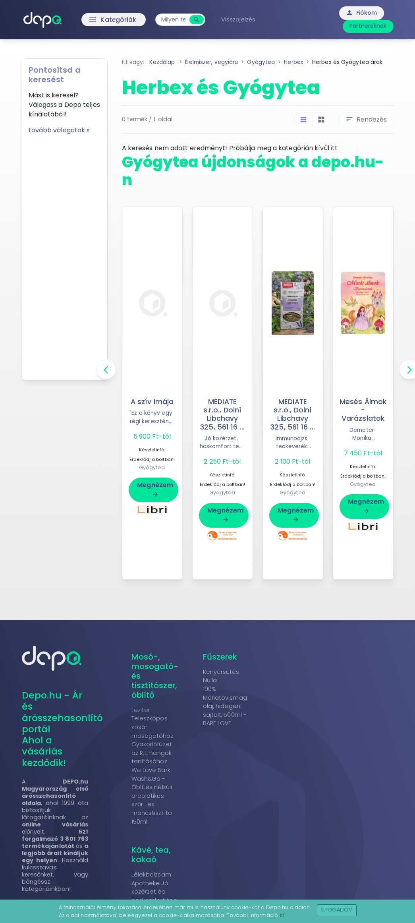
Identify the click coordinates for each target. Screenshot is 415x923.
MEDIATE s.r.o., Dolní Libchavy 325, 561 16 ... (222, 414)
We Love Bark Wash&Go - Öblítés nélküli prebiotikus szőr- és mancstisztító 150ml (151, 796)
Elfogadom (336, 909)
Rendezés (366, 119)
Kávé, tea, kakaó (151, 854)
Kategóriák (97, 20)
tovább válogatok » (59, 130)
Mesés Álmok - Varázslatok (363, 410)
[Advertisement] (65, 254)
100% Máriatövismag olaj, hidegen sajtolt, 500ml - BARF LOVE (225, 706)
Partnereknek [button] (367, 26)
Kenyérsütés (221, 672)
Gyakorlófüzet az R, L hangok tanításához (151, 752)
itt (334, 148)
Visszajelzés (239, 19)
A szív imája (152, 401)
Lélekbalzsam (151, 874)
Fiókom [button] (361, 13)
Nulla (210, 680)
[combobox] (174, 19)
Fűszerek (220, 656)
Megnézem (155, 489)
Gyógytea (152, 467)
